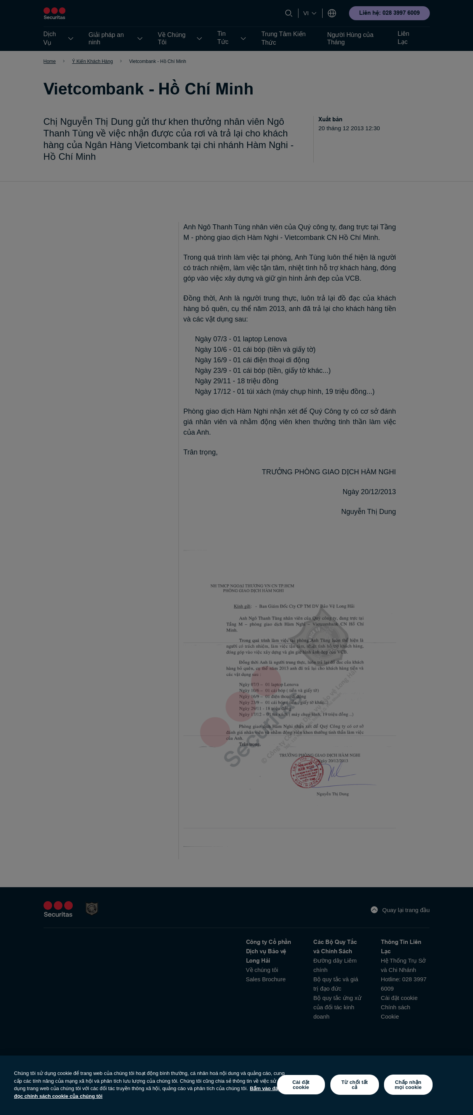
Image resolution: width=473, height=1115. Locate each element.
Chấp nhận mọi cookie (408, 1084)
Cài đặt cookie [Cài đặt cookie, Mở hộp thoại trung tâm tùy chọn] (300, 1084)
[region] (236, 1085)
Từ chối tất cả (354, 1084)
